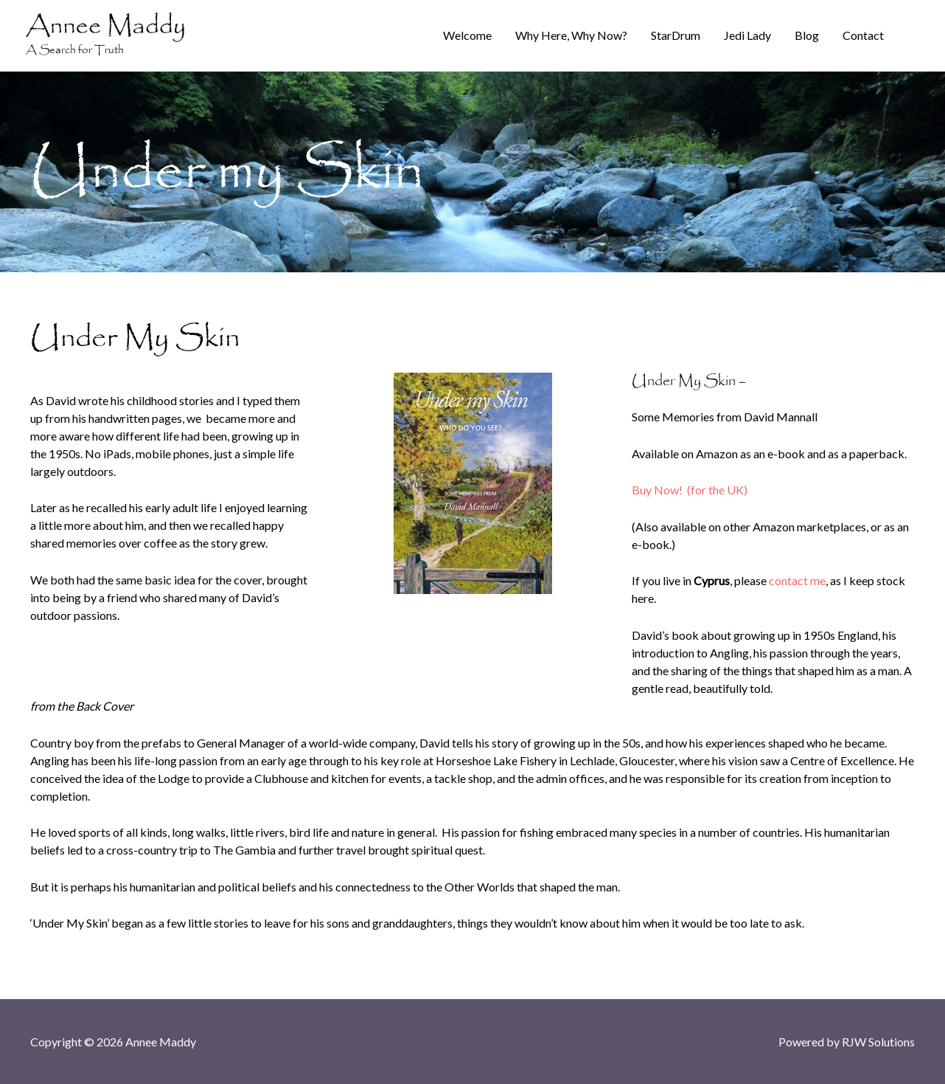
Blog (807, 35)
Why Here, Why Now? (571, 35)
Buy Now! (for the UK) (689, 490)
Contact (863, 35)
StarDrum (675, 35)
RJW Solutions (878, 1042)
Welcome (467, 35)
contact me (797, 580)
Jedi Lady (747, 35)
